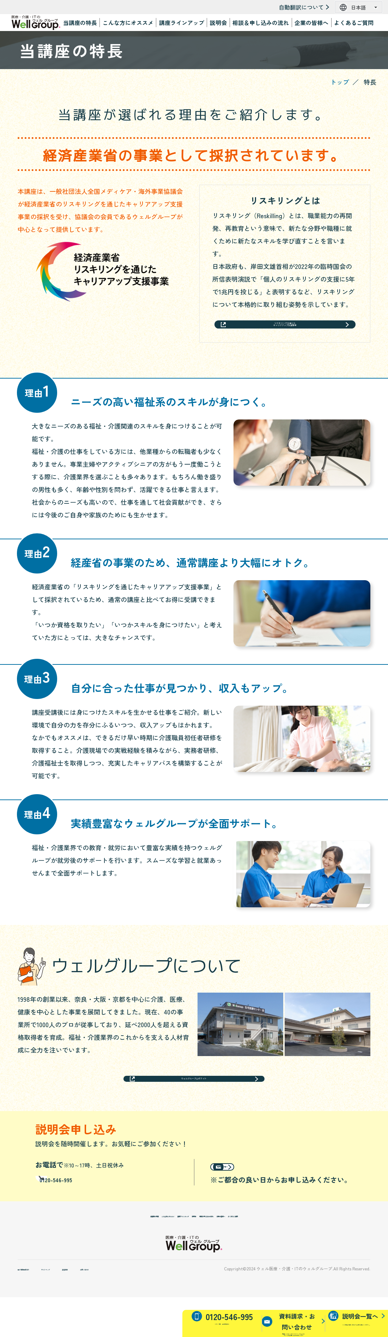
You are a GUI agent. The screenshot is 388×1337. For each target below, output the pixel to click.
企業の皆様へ (311, 22)
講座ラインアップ (181, 22)
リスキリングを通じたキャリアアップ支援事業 (285, 330)
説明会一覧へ (251, 1193)
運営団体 (127, 1308)
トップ (339, 81)
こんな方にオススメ (128, 22)
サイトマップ (88, 1308)
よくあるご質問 (354, 22)
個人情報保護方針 (39, 1308)
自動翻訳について (301, 7)
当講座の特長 (80, 22)
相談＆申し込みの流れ (260, 22)
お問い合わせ (166, 1308)
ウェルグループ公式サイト (194, 1095)
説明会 (218, 22)
